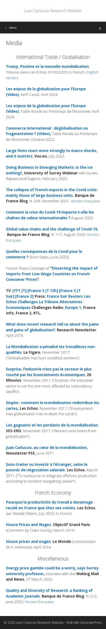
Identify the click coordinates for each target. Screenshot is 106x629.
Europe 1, (73, 307)
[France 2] (24, 296)
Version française (85, 201)
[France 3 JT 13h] (42, 290)
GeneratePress (91, 622)
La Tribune (48, 301)
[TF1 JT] (19, 290)
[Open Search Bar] (100, 28)
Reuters (75, 296)
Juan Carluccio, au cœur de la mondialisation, (47, 447)
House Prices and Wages (28, 524)
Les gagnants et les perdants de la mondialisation (52, 425)
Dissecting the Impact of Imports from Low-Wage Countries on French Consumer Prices (52, 274)
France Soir (57, 296)
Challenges (28, 301)
